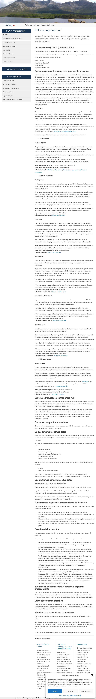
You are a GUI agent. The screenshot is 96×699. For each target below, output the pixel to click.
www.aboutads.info (62, 386)
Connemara (6, 50)
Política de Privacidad (55, 170)
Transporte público (8, 92)
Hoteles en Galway (8, 54)
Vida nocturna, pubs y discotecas (12, 99)
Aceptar (54, 691)
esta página (85, 381)
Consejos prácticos (8, 80)
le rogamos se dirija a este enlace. (65, 131)
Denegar (70, 691)
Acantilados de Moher (9, 46)
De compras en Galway (9, 84)
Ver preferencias (86, 691)
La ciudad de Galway (9, 42)
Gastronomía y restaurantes (11, 88)
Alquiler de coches (8, 96)
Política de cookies (64, 695)
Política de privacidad (75, 695)
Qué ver (5, 34)
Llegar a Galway (7, 61)
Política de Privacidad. (58, 215)
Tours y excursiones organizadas (12, 38)
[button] (92, 675)
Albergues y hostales (9, 58)
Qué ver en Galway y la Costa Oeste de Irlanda (64, 646)
